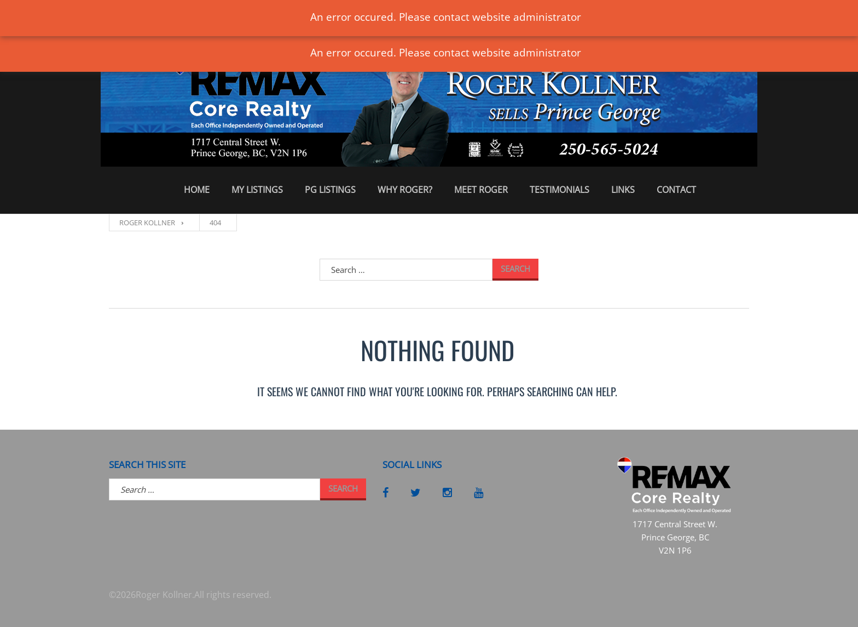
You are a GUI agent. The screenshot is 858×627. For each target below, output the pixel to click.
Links (623, 190)
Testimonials (559, 190)
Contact (676, 190)
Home (197, 190)
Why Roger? (405, 190)
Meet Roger (481, 190)
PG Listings (330, 190)
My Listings (257, 190)
